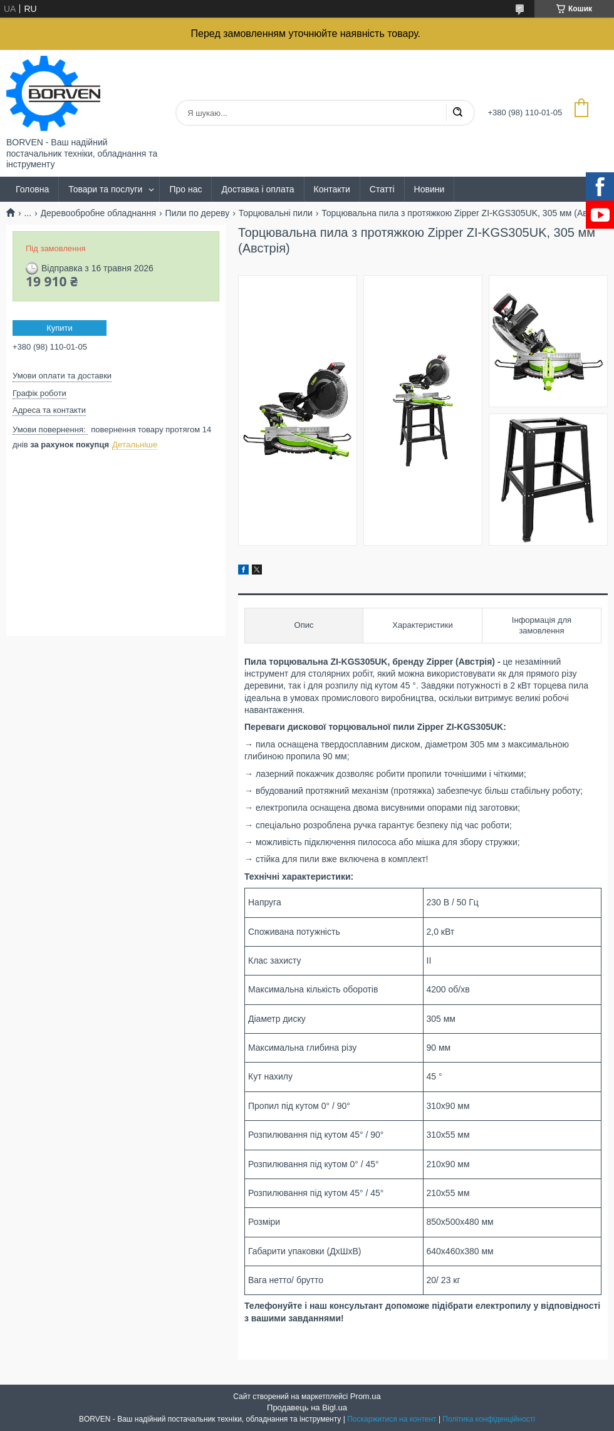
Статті (382, 189)
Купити (59, 328)
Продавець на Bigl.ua (307, 1407)
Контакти (332, 189)
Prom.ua (365, 1396)
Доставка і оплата (257, 189)
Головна (32, 189)
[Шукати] (457, 113)
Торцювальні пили (276, 213)
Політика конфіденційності (488, 1419)
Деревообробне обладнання (99, 213)
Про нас (185, 189)
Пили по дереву (197, 213)
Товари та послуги (105, 189)
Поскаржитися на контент (391, 1419)
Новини (429, 189)
